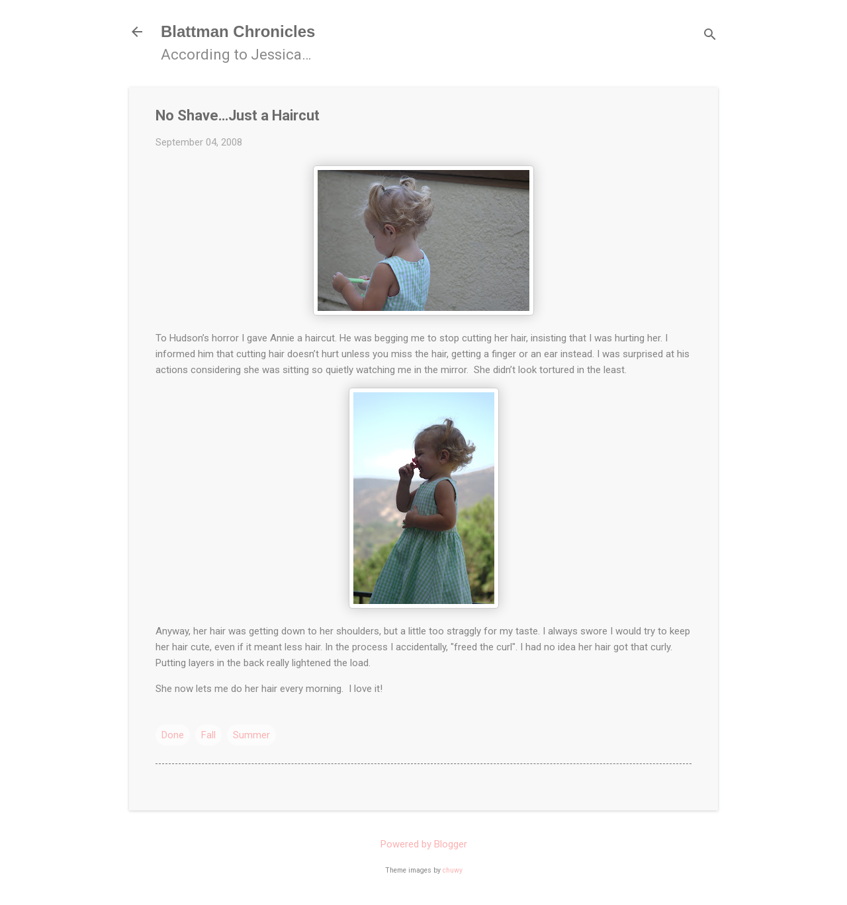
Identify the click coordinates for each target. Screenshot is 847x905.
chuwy (453, 870)
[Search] (710, 36)
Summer (251, 735)
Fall (208, 735)
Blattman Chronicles (238, 31)
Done (172, 735)
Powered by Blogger (423, 844)
